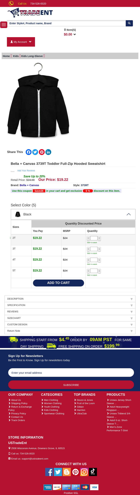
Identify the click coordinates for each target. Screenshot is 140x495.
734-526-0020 (38, 3)
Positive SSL (71, 493)
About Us (14, 400)
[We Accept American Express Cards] (48, 487)
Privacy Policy (17, 413)
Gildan (79, 406)
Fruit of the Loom (84, 403)
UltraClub (80, 413)
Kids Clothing (49, 410)
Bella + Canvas (29, 185)
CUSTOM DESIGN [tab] (70, 324)
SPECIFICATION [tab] (70, 305)
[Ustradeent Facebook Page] (49, 471)
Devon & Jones (83, 400)
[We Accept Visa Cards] (94, 487)
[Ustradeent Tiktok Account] (93, 471)
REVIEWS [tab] (70, 311)
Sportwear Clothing (52, 413)
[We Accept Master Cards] (85, 487)
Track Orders (16, 420)
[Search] (129, 23)
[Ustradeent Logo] (42, 12)
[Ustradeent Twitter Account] (58, 471)
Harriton (79, 410)
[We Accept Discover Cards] (57, 487)
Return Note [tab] (70, 330)
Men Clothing (49, 400)
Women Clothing (51, 403)
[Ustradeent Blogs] (67, 471)
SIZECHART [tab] (70, 318)
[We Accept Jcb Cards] (75, 487)
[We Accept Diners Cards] (66, 487)
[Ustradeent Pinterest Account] (75, 471)
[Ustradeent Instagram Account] (84, 471)
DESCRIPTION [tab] (70, 298)
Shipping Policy (18, 403)
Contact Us (15, 417)
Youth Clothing (50, 406)
